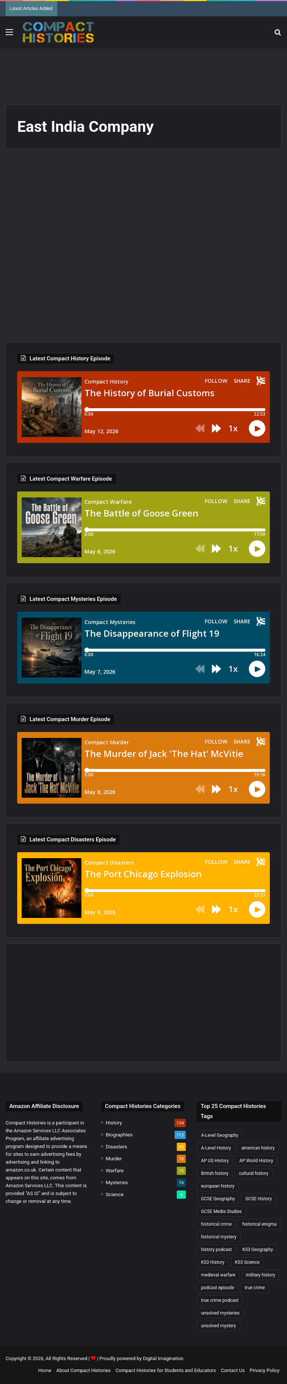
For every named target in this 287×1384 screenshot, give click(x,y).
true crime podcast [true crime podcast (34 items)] (219, 1300)
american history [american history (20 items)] (258, 1148)
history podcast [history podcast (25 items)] (216, 1249)
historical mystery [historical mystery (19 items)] (219, 1236)
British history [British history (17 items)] (214, 1173)
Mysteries (117, 1182)
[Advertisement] (143, 72)
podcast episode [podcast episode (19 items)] (217, 1287)
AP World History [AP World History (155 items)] (256, 1160)
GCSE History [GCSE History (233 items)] (258, 1198)
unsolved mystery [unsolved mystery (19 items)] (218, 1325)
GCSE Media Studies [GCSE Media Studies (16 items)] (221, 1211)
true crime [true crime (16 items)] (254, 1287)
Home (44, 1370)
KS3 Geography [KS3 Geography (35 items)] (257, 1249)
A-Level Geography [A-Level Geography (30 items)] (219, 1135)
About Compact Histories (83, 1370)
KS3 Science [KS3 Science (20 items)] (247, 1262)
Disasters (116, 1146)
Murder (114, 1158)
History (114, 1123)
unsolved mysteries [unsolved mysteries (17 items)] (220, 1313)
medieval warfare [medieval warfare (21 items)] (218, 1275)
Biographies (119, 1135)
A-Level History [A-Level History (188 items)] (216, 1148)
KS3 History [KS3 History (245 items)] (213, 1262)
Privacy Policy (265, 1370)
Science (115, 1194)
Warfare (115, 1170)
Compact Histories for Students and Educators (165, 1370)
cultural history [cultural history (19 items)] (253, 1173)
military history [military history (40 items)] (260, 1275)
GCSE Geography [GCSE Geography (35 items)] (218, 1198)
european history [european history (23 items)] (217, 1186)
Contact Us (233, 1370)
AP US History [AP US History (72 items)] (215, 1160)
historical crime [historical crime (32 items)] (216, 1224)
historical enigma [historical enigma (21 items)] (259, 1224)
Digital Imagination (163, 1358)
